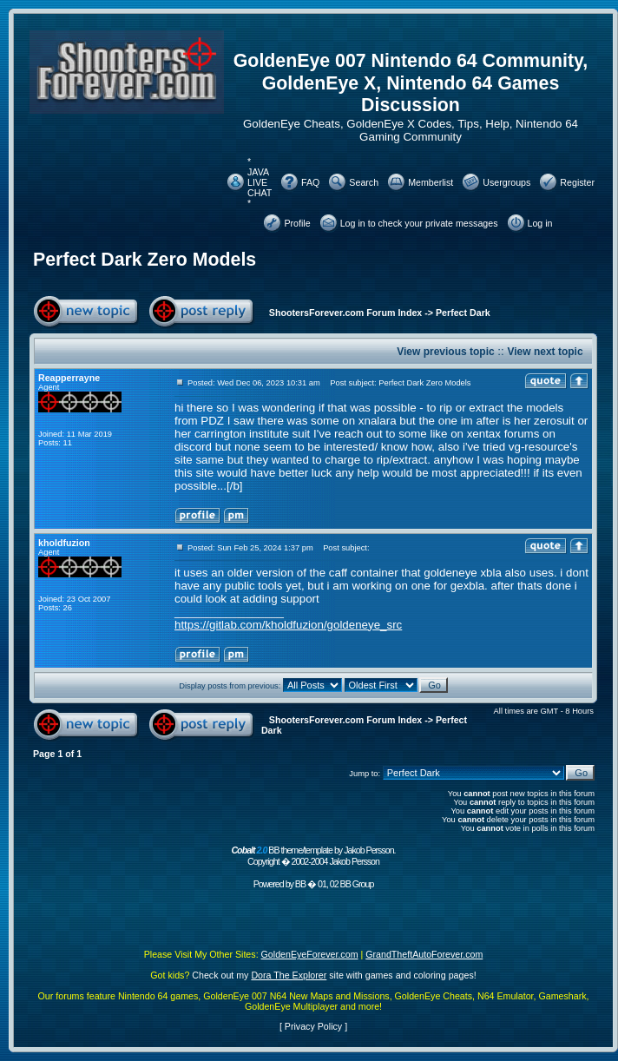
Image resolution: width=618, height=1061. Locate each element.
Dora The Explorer (288, 975)
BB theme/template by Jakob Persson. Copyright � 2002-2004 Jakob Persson (313, 856)
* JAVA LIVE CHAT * (259, 182)
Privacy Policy (313, 1026)
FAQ (310, 182)
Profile (297, 223)
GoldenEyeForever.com (309, 954)
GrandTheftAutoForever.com (424, 954)
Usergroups (506, 182)
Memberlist (430, 182)
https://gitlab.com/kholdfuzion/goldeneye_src (288, 624)
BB (300, 884)
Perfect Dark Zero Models (144, 259)
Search (363, 182)
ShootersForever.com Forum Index (345, 312)
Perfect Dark (463, 312)
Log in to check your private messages (419, 223)
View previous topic (445, 352)
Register (577, 182)
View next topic (544, 352)
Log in (540, 223)
